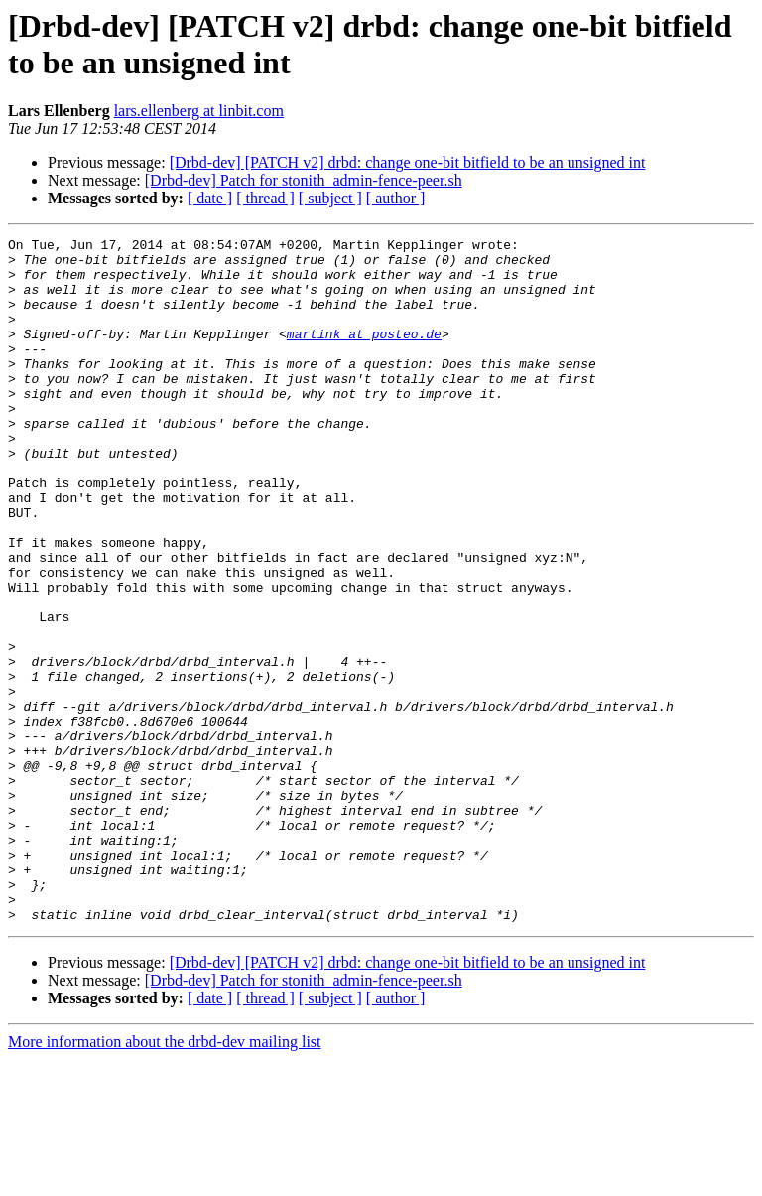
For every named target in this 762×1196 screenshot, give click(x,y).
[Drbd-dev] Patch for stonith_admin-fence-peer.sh (303, 180)
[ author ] (396, 198)
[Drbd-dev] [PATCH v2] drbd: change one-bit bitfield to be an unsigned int (408, 162)
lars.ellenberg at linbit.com (199, 110)
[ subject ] (330, 198)
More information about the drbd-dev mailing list (164, 1178)
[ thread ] (265, 198)
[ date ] (210, 198)
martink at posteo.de (364, 354)
